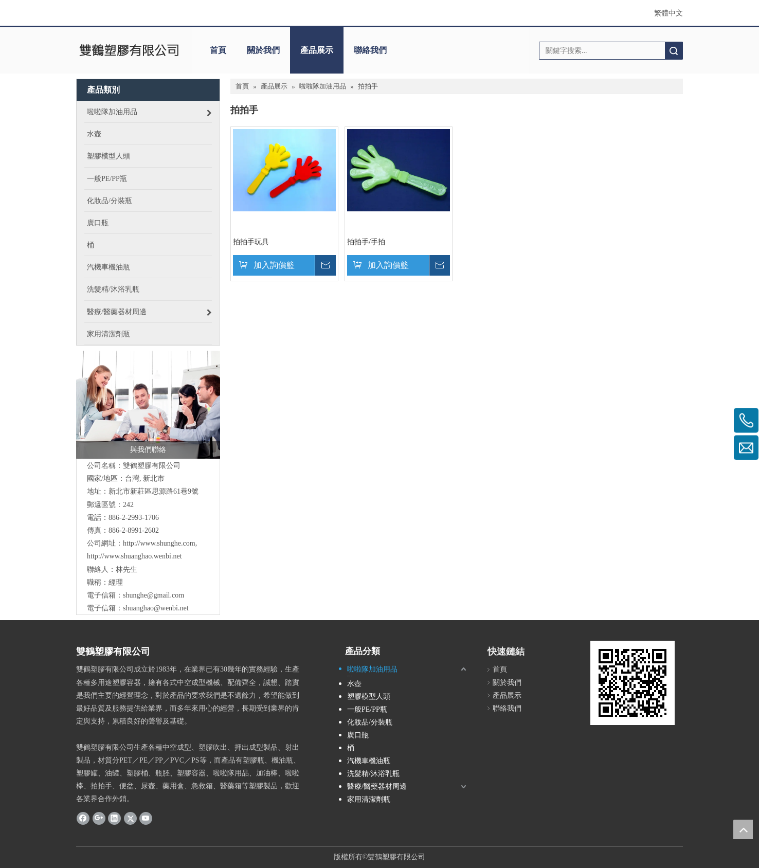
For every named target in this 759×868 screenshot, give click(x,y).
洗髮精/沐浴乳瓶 (373, 773)
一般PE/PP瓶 (367, 709)
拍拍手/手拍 (366, 242)
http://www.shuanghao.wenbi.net (134, 556)
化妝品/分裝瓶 (369, 722)
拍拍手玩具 (251, 242)
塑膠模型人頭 (368, 696)
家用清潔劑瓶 (368, 799)
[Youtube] (145, 818)
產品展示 (316, 50)
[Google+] (99, 818)
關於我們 (263, 50)
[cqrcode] (632, 683)
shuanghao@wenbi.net (156, 608)
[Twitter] (130, 818)
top (743, 829)
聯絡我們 (370, 50)
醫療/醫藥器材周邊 (377, 786)
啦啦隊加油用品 (372, 669)
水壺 (354, 684)
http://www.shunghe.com (159, 543)
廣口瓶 (358, 735)
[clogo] (129, 50)
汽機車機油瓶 (368, 761)
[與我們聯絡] (148, 405)
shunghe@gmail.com (153, 595)
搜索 (673, 50)
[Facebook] (83, 818)
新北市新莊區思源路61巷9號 (153, 491)
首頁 (218, 50)
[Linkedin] (114, 818)
